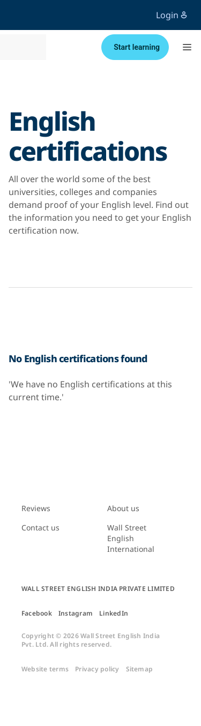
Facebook (36, 613)
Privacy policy (97, 669)
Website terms (45, 669)
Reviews (35, 508)
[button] (187, 47)
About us (123, 508)
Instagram (75, 613)
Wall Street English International (130, 538)
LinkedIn (113, 613)
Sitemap (139, 669)
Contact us (40, 527)
